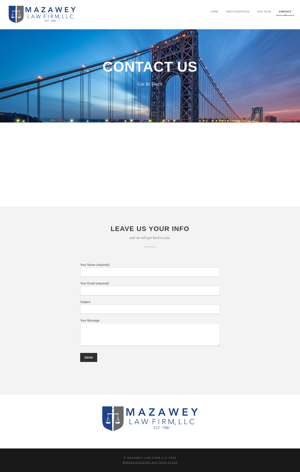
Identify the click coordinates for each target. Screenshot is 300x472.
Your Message (150, 333)
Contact (285, 11)
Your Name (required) (150, 270)
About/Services (237, 11)
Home (214, 11)
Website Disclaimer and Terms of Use (150, 462)
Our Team (264, 11)
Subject (150, 307)
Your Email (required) (150, 289)
